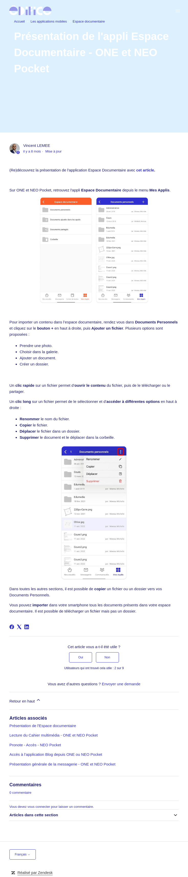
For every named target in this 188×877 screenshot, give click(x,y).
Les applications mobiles (49, 21)
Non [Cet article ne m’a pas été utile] (107, 657)
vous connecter (39, 807)
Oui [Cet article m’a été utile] (80, 657)
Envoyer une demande (121, 684)
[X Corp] (19, 627)
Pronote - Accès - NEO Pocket (35, 745)
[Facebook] (11, 627)
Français (22, 854)
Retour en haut (25, 700)
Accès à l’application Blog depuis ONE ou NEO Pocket (55, 754)
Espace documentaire (89, 21)
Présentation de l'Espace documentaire (42, 725)
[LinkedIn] (26, 627)
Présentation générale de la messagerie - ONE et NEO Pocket (62, 764)
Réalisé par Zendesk (35, 872)
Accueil (19, 21)
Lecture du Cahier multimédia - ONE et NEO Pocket (53, 735)
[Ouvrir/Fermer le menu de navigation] (177, 11)
